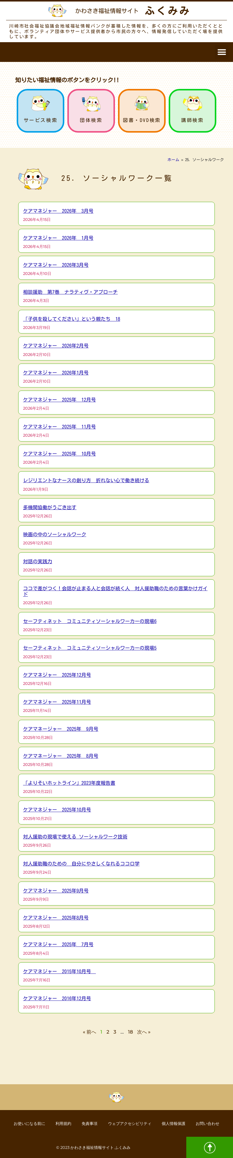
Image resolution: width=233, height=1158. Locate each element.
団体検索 (91, 120)
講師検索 (192, 120)
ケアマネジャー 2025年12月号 (57, 674)
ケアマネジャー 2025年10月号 (57, 809)
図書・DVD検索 (142, 120)
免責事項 (87, 1123)
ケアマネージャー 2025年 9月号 (60, 728)
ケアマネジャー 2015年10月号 (59, 971)
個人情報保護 (179, 1123)
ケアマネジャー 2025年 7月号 (58, 944)
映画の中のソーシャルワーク (54, 534)
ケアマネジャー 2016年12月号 (57, 998)
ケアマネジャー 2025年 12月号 (59, 399)
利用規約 (57, 1123)
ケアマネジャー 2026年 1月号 (58, 237)
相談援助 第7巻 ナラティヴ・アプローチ (70, 292)
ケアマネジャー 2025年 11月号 (59, 426)
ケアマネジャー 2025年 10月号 (59, 453)
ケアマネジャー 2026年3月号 (56, 264)
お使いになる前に (20, 1123)
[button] (221, 52)
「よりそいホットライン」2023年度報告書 (69, 782)
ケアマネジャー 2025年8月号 (56, 917)
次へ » (143, 1032)
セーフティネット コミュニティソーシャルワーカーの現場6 (90, 621)
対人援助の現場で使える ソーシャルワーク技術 (75, 836)
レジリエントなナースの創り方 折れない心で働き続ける (86, 480)
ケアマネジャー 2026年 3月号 (58, 210)
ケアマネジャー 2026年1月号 (56, 372)
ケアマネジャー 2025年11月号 (57, 701)
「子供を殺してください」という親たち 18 (71, 319)
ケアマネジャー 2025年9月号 (56, 890)
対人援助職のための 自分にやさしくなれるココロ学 (81, 863)
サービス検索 (41, 120)
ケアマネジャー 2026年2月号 (56, 345)
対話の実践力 (37, 561)
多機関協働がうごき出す (49, 507)
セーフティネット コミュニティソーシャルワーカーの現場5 (90, 647)
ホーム (173, 160)
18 (130, 1032)
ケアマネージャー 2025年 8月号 (60, 755)
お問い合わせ (217, 1123)
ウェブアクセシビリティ (131, 1123)
